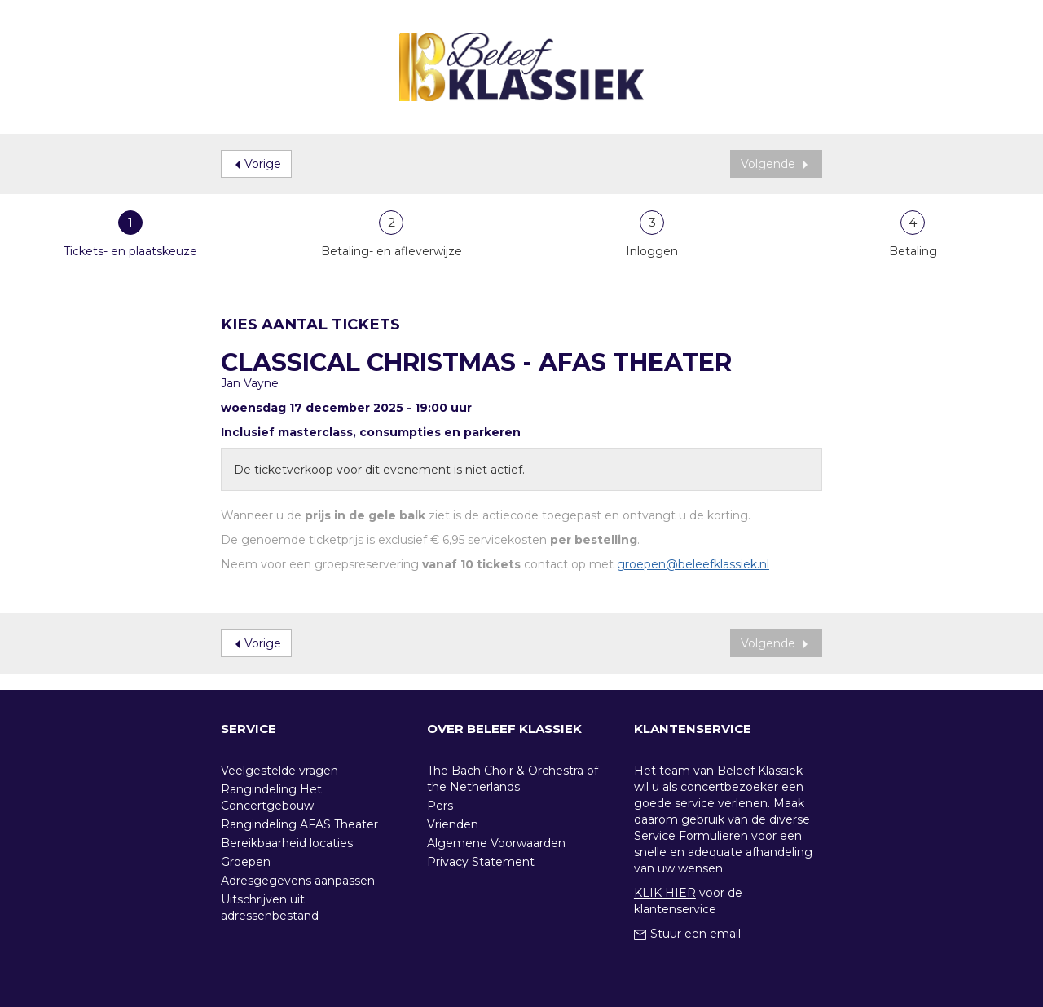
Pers (440, 805)
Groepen (246, 862)
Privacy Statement (481, 862)
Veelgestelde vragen (279, 770)
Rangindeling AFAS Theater (299, 824)
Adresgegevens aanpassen (298, 880)
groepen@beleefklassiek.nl (693, 564)
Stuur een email (687, 933)
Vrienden (452, 824)
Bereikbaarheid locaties (287, 843)
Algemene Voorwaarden (496, 843)
